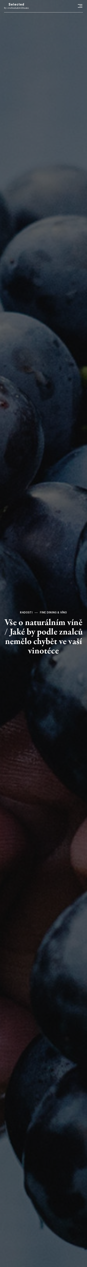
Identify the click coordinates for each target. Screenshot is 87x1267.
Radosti (26, 612)
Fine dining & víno (53, 612)
